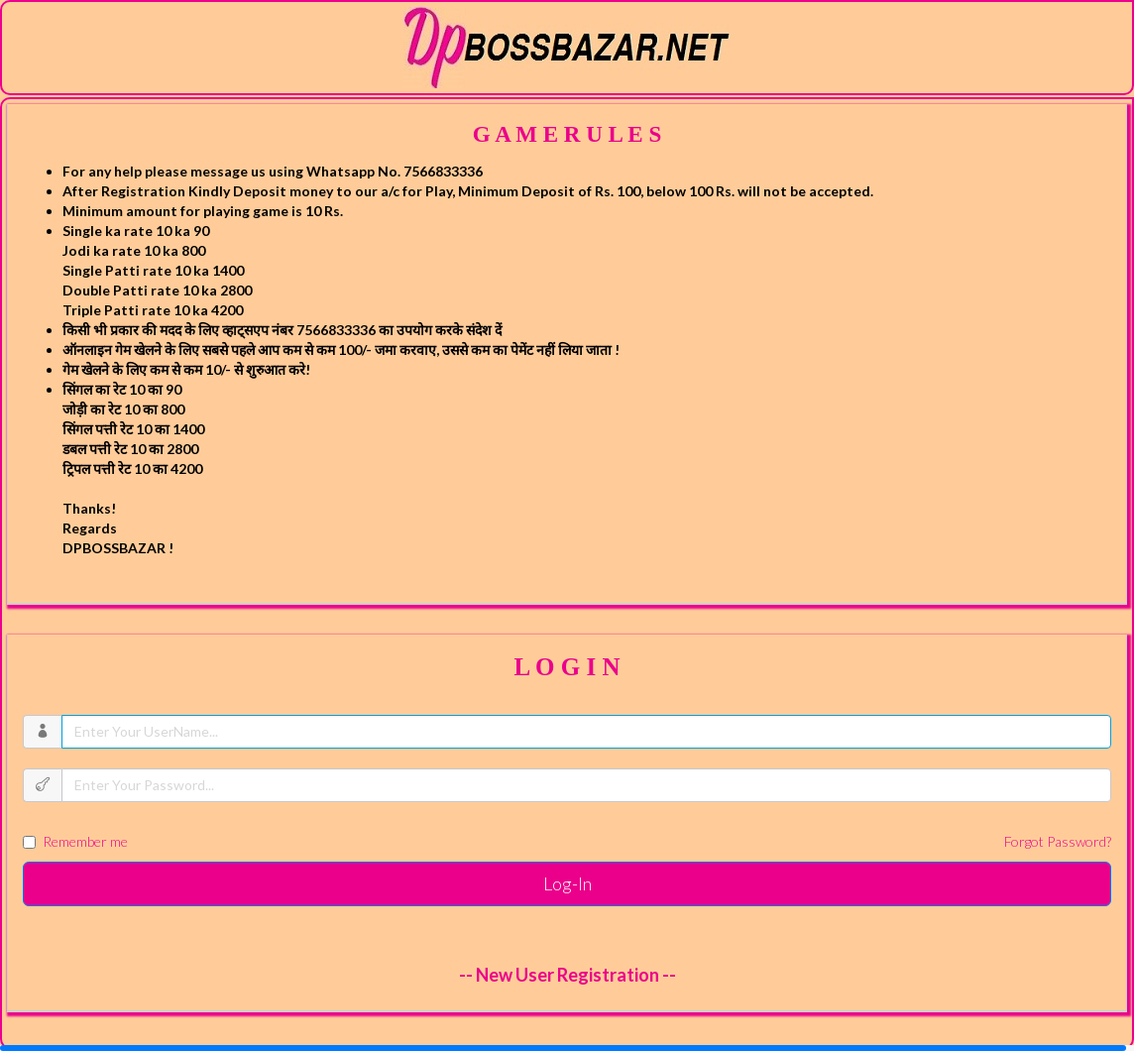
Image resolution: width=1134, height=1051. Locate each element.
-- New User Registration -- (567, 975)
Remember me (567, 842)
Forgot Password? (1057, 841)
